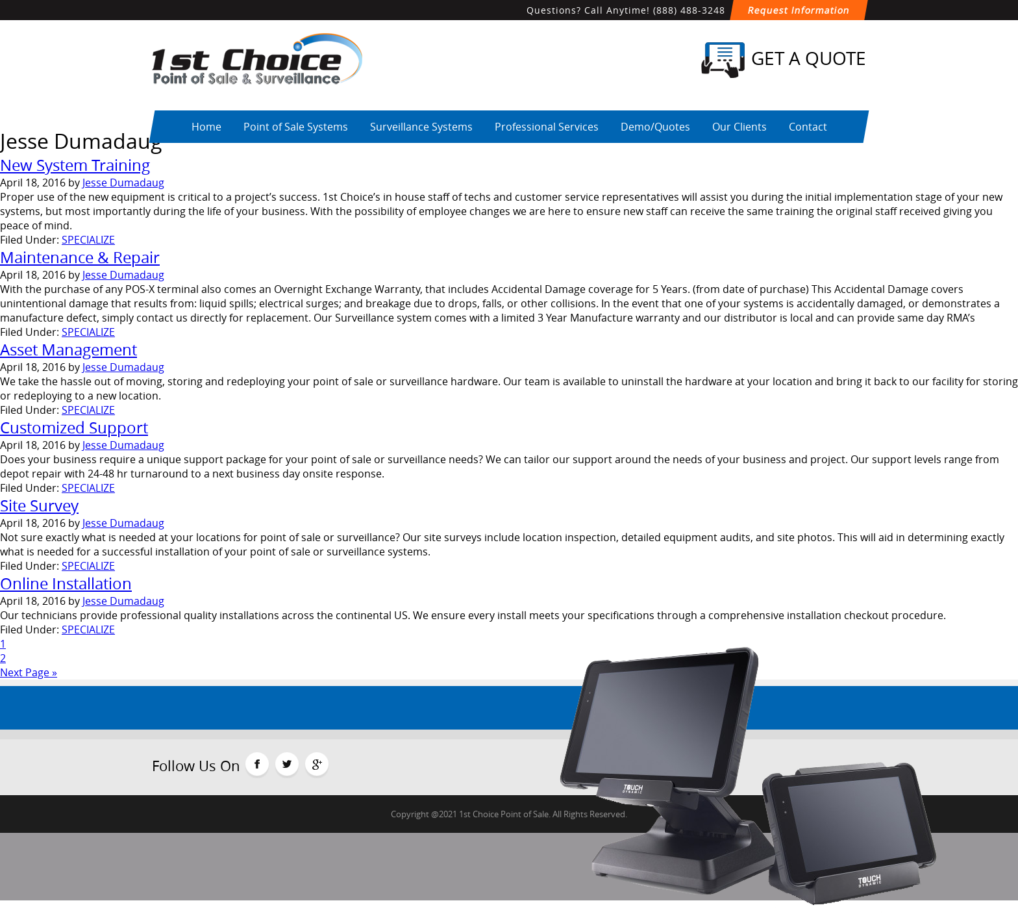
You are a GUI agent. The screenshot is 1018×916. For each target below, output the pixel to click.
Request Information (798, 10)
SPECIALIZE (88, 240)
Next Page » (28, 672)
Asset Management (68, 349)
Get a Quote (783, 60)
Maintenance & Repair (80, 257)
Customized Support (74, 427)
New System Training (75, 165)
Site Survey (39, 505)
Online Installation (66, 583)
